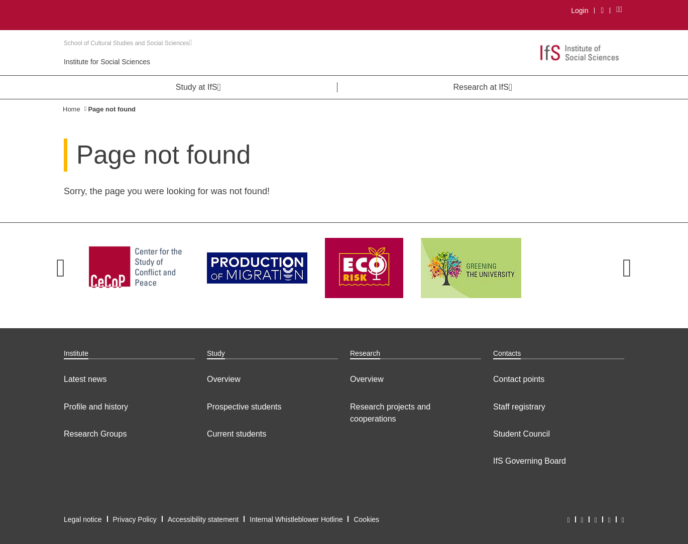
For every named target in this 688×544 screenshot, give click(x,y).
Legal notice (83, 519)
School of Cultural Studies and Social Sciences (128, 43)
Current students (236, 434)
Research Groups (95, 434)
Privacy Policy (135, 519)
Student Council (521, 434)
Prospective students (244, 406)
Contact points (518, 379)
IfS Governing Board (529, 461)
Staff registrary (519, 406)
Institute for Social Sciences (107, 62)
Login (579, 11)
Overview (224, 379)
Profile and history (96, 406)
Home (71, 109)
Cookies (366, 519)
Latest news (85, 379)
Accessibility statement (203, 519)
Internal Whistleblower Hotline (296, 519)
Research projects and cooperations (390, 412)
